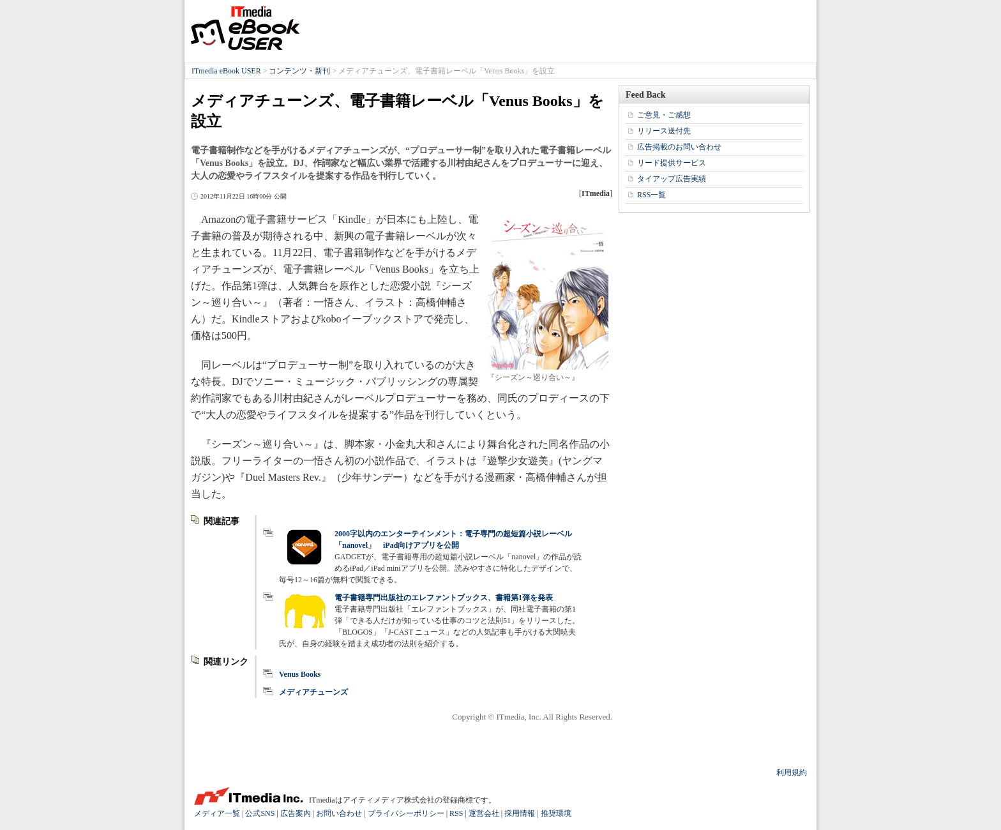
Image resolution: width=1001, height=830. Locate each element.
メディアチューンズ (313, 692)
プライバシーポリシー (406, 813)
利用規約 (791, 772)
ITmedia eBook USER (245, 28)
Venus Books (299, 674)
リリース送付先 (664, 130)
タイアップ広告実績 (671, 178)
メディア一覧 (217, 813)
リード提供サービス (671, 162)
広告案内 (295, 813)
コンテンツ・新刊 (299, 70)
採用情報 (519, 813)
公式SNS (260, 813)
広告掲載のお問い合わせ (679, 146)
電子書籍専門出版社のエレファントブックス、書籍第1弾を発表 (444, 597)
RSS (456, 813)
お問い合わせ (339, 813)
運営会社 (484, 813)
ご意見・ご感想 (664, 114)
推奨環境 (556, 813)
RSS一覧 (651, 194)
